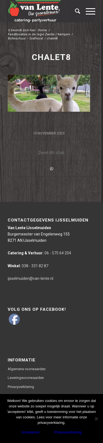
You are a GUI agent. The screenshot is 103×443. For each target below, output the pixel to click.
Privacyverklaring (21, 387)
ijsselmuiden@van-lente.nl (30, 278)
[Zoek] (74, 11)
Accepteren (30, 432)
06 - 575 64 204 (39, 253)
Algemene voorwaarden (27, 369)
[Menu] (87, 11)
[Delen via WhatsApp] (51, 169)
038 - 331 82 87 (28, 266)
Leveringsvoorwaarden (26, 378)
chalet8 (51, 57)
